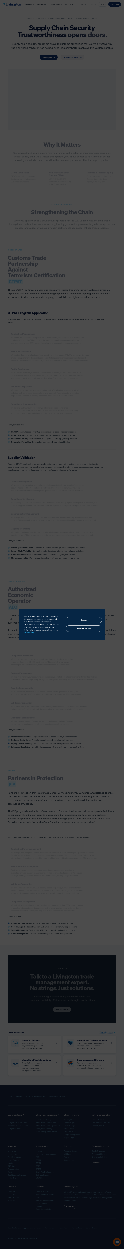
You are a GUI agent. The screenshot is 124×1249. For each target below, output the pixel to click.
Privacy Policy (29, 632)
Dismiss (84, 620)
